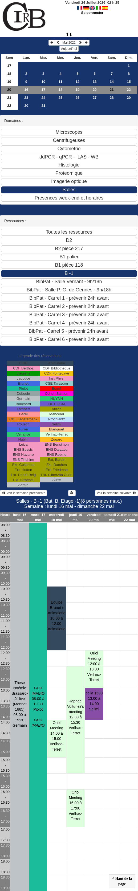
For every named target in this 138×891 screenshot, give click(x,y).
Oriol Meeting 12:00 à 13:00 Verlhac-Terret (94, 666)
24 (43, 98)
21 (9, 98)
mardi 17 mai (38, 517)
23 (26, 98)
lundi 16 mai (19, 517)
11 (61, 82)
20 (9, 90)
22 (129, 90)
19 (9, 82)
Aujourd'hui (69, 49)
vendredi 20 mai (94, 517)
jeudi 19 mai (75, 517)
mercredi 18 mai (56, 517)
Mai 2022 (68, 42)
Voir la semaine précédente (23, 493)
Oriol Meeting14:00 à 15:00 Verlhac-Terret (56, 736)
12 (78, 82)
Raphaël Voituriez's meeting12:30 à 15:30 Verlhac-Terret (75, 717)
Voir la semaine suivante (116, 493)
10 (43, 82)
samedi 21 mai (112, 517)
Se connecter (92, 13)
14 (112, 82)
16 (26, 90)
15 (129, 82)
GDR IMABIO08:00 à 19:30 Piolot (37, 706)
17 (9, 66)
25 (61, 98)
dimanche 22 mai (129, 517)
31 (43, 106)
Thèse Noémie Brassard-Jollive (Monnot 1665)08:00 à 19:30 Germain (20, 704)
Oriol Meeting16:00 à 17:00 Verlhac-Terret (75, 805)
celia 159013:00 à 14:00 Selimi (94, 701)
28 (112, 98)
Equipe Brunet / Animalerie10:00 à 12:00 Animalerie (56, 615)
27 (95, 98)
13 (95, 82)
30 (26, 106)
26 (78, 98)
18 (9, 74)
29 (129, 98)
